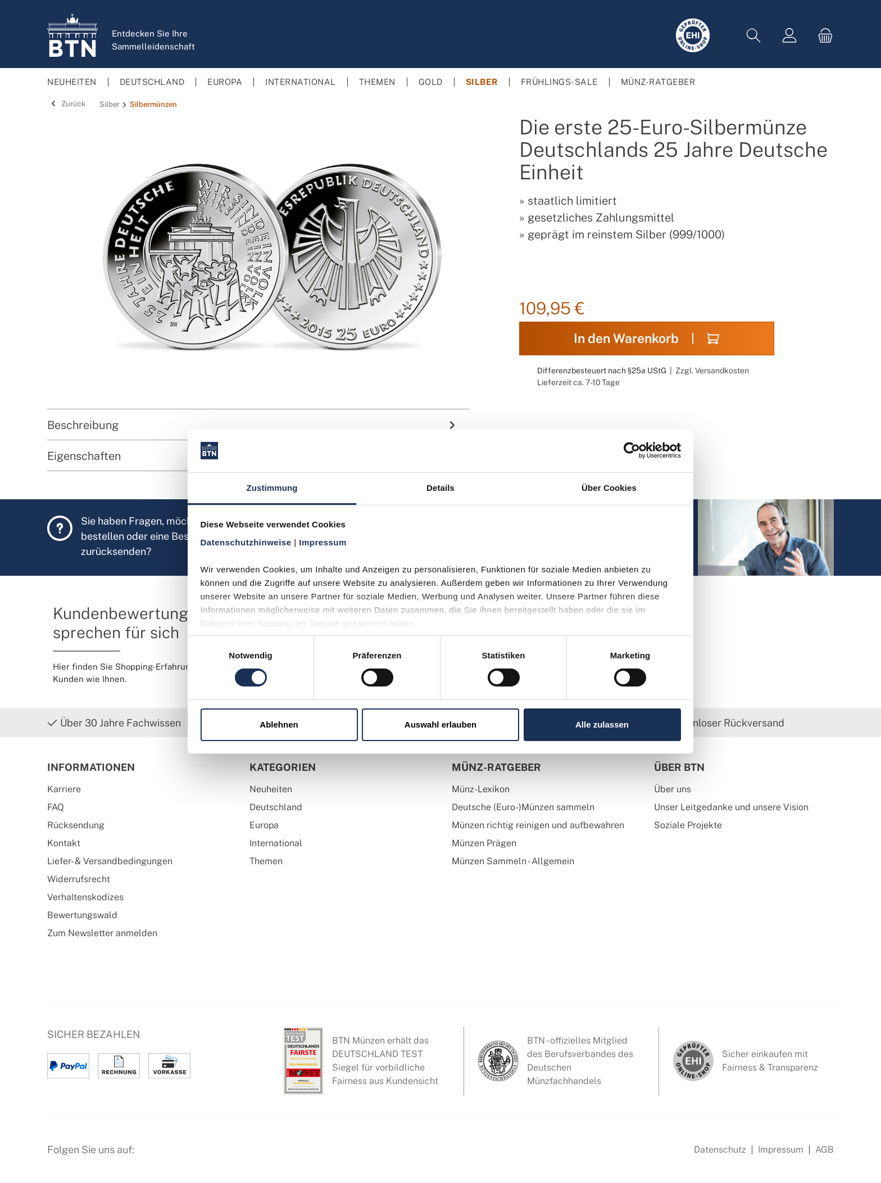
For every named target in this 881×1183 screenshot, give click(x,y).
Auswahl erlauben (440, 724)
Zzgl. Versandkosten (712, 370)
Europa (264, 825)
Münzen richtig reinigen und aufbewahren (538, 825)
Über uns (672, 789)
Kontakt (63, 843)
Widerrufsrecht (78, 879)
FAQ (55, 807)
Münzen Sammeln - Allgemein (513, 861)
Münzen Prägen (484, 843)
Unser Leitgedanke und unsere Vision (731, 807)
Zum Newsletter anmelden (102, 933)
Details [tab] (440, 488)
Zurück (66, 104)
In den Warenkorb (646, 338)
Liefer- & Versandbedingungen (109, 861)
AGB (824, 1149)
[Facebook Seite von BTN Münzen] (152, 1155)
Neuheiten (270, 789)
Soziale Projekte (688, 825)
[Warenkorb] (822, 35)
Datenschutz (720, 1149)
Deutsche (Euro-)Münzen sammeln (523, 807)
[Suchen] (753, 35)
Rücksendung (76, 825)
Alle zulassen (602, 724)
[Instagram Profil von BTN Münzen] (179, 1155)
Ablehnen (279, 724)
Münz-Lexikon (481, 789)
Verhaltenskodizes (85, 897)
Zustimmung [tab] (272, 488)
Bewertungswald (82, 915)
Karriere (64, 789)
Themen (266, 861)
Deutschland (275, 807)
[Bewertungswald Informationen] (207, 1155)
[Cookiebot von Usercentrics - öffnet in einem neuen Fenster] (632, 450)
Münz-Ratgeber (496, 767)
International (275, 843)
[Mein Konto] (789, 35)
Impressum (780, 1149)
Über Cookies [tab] (609, 488)
